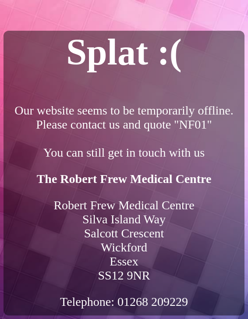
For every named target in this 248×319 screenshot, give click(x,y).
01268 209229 (152, 301)
